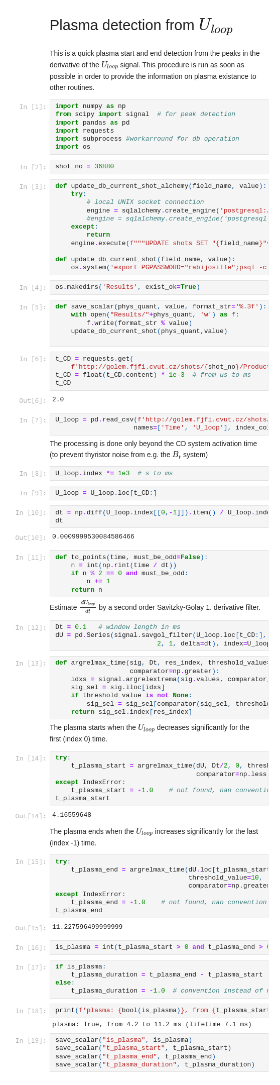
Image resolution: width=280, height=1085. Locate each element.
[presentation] (216, 27)
